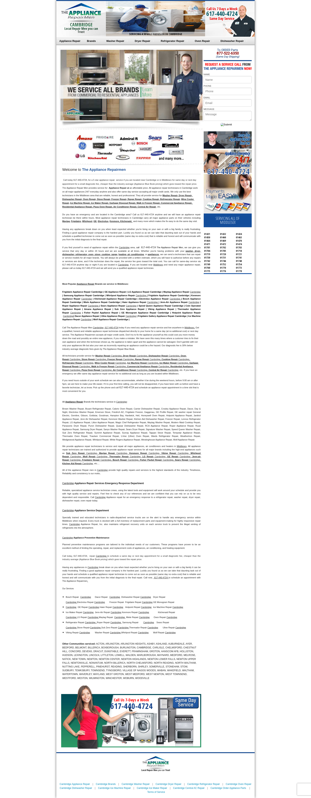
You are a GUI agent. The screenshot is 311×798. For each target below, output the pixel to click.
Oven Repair (202, 40)
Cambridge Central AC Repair (189, 788)
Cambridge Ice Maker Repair (152, 788)
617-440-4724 (222, 14)
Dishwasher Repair (232, 40)
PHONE (207, 86)
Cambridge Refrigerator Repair (203, 784)
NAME (207, 74)
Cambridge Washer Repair (136, 784)
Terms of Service (156, 792)
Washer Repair (115, 40)
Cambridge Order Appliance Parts (228, 788)
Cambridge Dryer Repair (168, 784)
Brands (91, 40)
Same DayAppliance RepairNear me (240, 139)
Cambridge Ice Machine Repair (114, 788)
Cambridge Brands (106, 784)
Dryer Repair (142, 40)
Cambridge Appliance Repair (75, 784)
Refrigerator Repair (172, 40)
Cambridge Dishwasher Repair (76, 788)
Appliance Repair (69, 40)
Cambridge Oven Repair (238, 784)
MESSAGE (209, 109)
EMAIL (207, 97)
